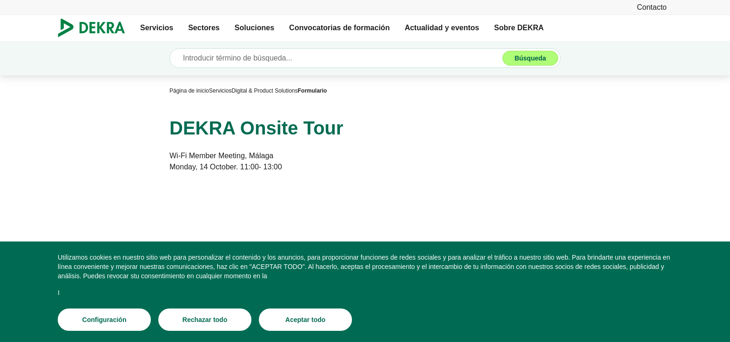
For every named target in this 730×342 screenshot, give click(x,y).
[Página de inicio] (189, 90)
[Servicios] (220, 90)
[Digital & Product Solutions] (264, 90)
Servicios (156, 28)
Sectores (204, 28)
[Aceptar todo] (305, 319)
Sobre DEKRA (519, 28)
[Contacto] (651, 7)
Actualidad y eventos (442, 28)
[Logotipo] (95, 28)
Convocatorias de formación (339, 28)
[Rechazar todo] (204, 319)
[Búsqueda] (530, 58)
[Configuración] (104, 319)
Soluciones (254, 28)
